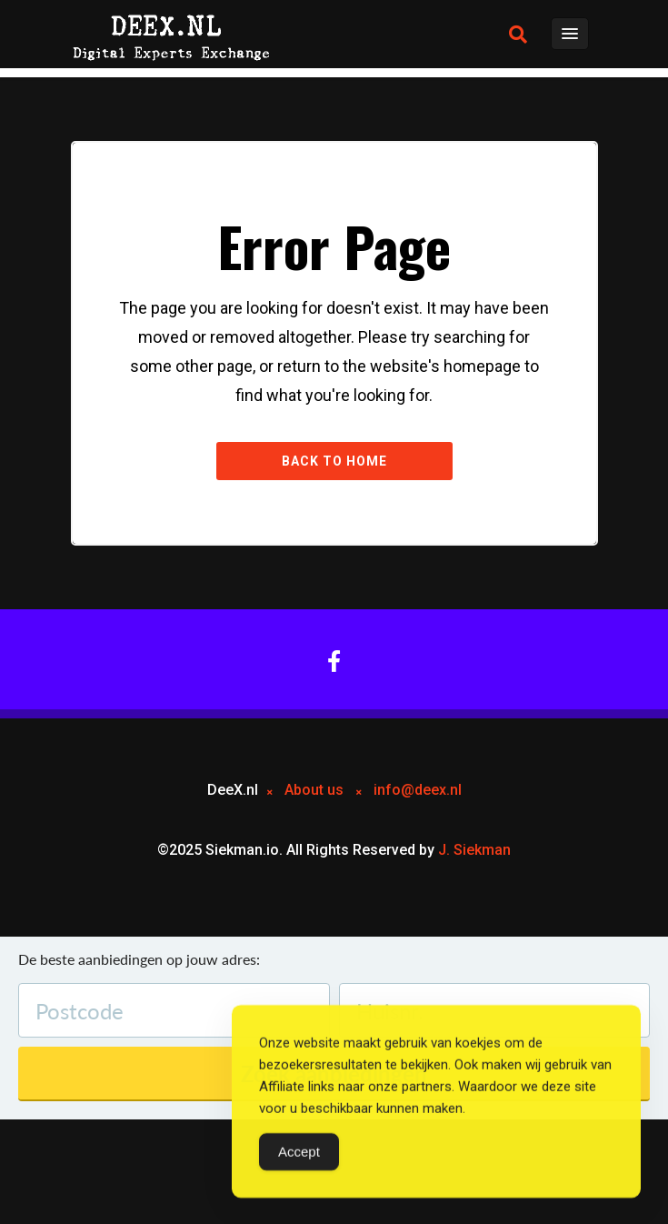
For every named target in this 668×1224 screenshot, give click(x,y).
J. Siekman (474, 849)
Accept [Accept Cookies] (299, 1153)
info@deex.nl (418, 789)
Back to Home (334, 461)
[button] (518, 34)
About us (314, 789)
